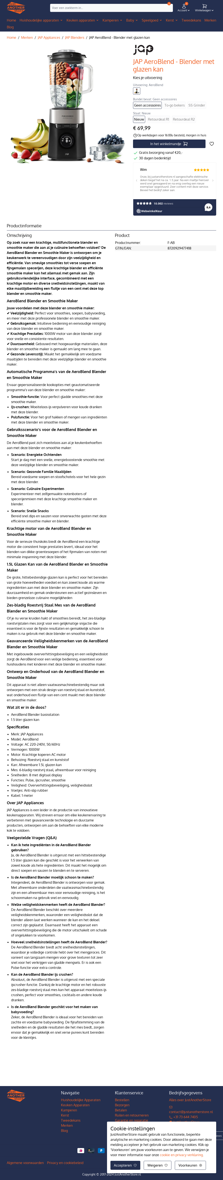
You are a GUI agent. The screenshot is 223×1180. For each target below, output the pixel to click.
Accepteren (125, 1165)
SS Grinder (196, 105)
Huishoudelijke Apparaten (80, 1100)
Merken (27, 37)
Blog (64, 1130)
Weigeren (157, 1165)
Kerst (65, 1115)
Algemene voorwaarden (25, 1163)
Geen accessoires (147, 105)
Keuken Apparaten (75, 1105)
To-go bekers (175, 105)
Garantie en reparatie (131, 1120)
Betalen (121, 1110)
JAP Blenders (74, 37)
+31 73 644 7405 (183, 1117)
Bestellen (122, 1100)
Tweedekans (70, 1120)
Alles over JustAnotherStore (190, 1100)
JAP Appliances (49, 37)
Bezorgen (122, 1105)
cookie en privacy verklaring (181, 1155)
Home (11, 20)
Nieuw (139, 119)
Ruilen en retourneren (132, 1115)
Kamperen (69, 1110)
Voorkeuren (190, 1165)
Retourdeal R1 (158, 119)
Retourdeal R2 (184, 119)
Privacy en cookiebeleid (65, 1163)
